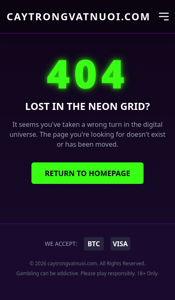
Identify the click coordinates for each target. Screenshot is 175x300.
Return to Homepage (87, 173)
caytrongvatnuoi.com (79, 16)
